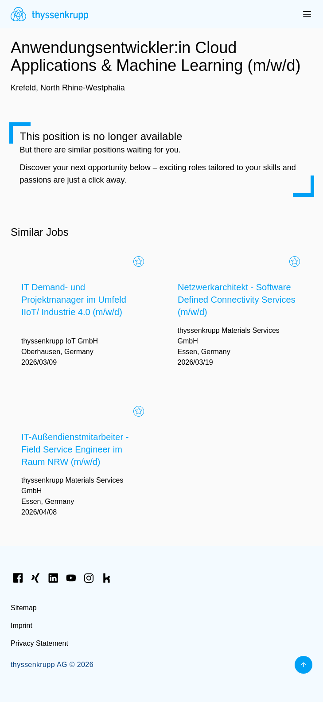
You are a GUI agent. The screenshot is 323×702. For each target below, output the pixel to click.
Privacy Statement (39, 643)
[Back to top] (303, 665)
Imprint (21, 625)
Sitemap (24, 608)
